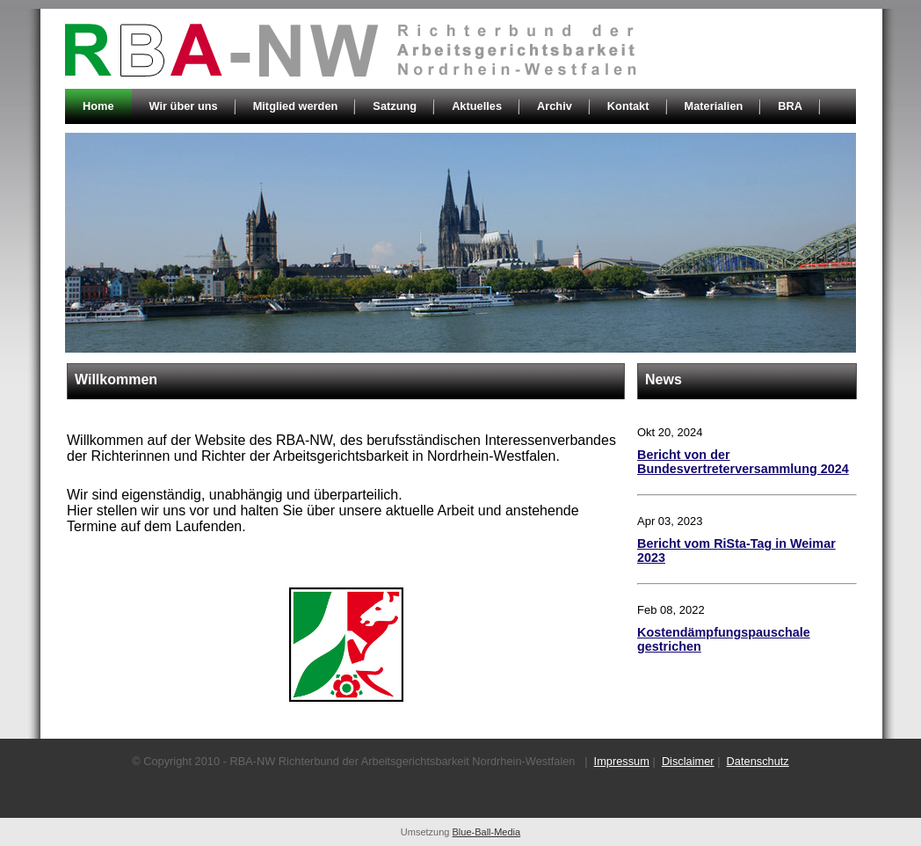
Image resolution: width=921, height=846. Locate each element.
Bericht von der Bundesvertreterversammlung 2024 (743, 462)
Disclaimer (688, 761)
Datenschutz (758, 761)
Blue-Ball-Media (487, 832)
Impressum (621, 761)
